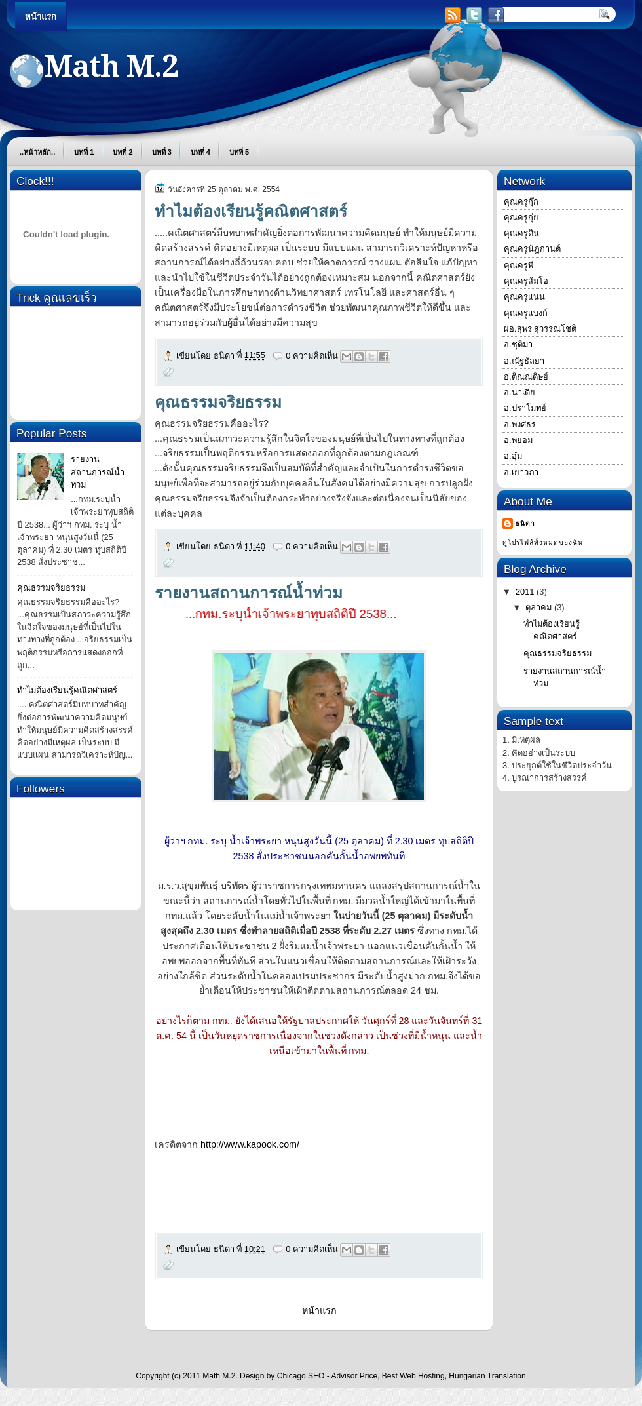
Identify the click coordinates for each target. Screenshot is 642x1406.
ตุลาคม (539, 607)
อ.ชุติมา (518, 344)
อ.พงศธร (520, 424)
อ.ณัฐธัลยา (524, 361)
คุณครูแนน (524, 297)
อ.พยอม (518, 440)
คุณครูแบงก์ (526, 313)
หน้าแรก (40, 17)
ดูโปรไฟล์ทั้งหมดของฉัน (542, 542)
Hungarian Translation (487, 1375)
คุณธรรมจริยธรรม (51, 588)
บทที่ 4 (200, 152)
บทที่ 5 (239, 152)
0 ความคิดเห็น (312, 356)
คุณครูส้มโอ (526, 281)
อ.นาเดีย (519, 392)
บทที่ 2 (122, 152)
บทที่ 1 (84, 152)
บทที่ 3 (162, 152)
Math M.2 (218, 1375)
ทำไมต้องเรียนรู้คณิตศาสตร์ (67, 690)
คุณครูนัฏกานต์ (532, 249)
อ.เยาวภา (521, 472)
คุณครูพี (518, 265)
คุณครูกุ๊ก (521, 201)
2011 (526, 591)
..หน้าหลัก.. (37, 152)
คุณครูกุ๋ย (521, 217)
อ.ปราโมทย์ (525, 408)
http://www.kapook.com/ (249, 1144)
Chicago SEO (301, 1375)
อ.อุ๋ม (513, 456)
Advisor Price (354, 1375)
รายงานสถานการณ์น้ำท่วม (97, 472)
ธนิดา (525, 523)
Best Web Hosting (413, 1375)
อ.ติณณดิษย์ (526, 376)
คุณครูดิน (521, 233)
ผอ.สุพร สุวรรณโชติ (540, 329)
